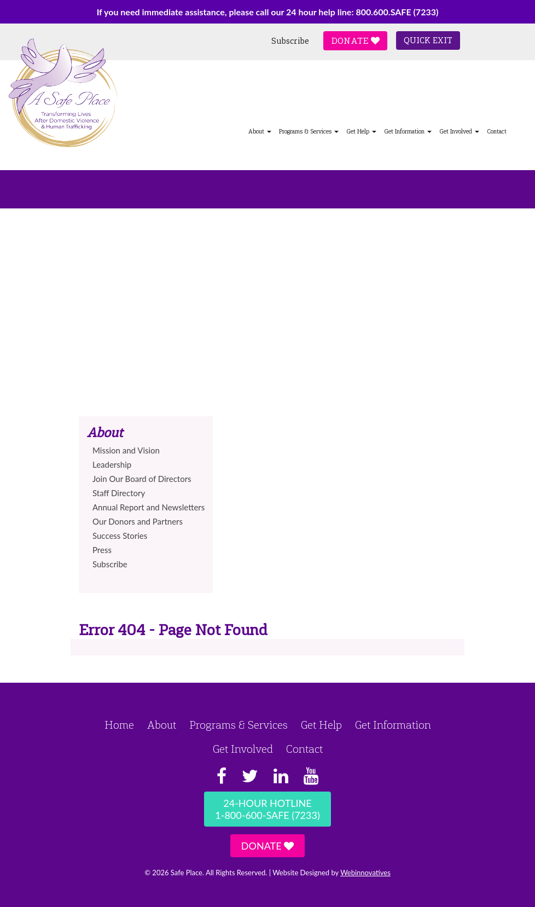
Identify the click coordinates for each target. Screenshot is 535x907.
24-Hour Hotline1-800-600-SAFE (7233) (267, 809)
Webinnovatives (365, 872)
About (259, 131)
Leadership (111, 464)
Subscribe (290, 41)
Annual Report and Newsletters (148, 507)
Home (119, 724)
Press (102, 550)
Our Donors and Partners (137, 521)
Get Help (361, 131)
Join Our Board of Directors (141, 479)
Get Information (408, 131)
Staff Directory (118, 493)
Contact (497, 131)
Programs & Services (309, 131)
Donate (355, 41)
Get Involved (459, 131)
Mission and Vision (126, 450)
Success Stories (119, 535)
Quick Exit (428, 40)
